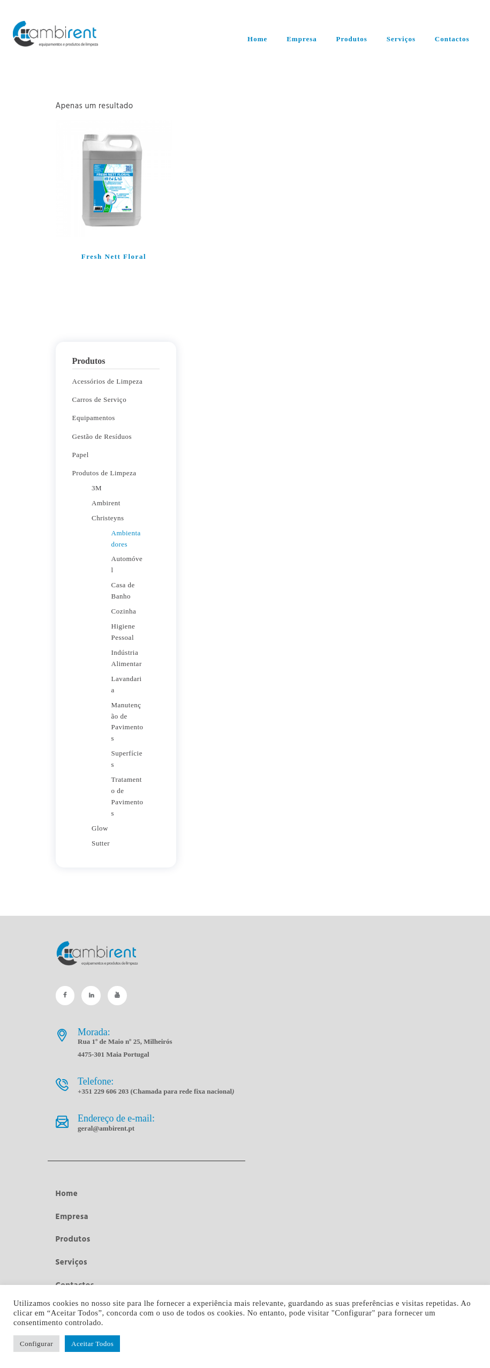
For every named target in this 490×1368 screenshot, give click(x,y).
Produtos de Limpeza (104, 473)
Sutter (101, 843)
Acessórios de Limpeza (107, 381)
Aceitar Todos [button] (92, 1344)
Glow (100, 828)
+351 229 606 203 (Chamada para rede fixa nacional (156, 1091)
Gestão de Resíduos (102, 436)
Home (67, 1193)
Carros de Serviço (99, 399)
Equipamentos (93, 418)
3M (97, 488)
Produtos (73, 1239)
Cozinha (124, 611)
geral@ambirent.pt (106, 1128)
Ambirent (106, 503)
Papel (80, 455)
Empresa (72, 1216)
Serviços (72, 1262)
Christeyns (108, 518)
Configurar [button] (36, 1344)
